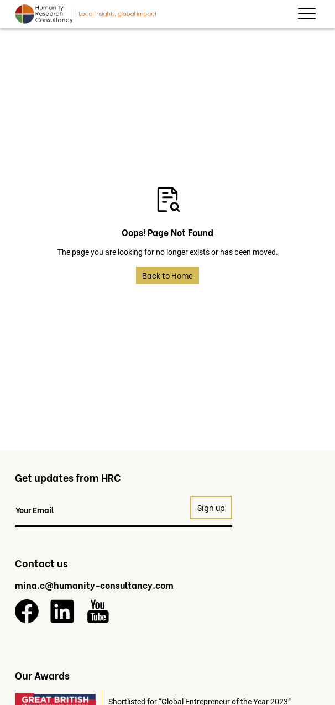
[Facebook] (27, 611)
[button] (307, 14)
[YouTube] (98, 611)
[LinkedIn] (62, 611)
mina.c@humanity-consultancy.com (94, 584)
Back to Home (167, 275)
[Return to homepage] (86, 14)
